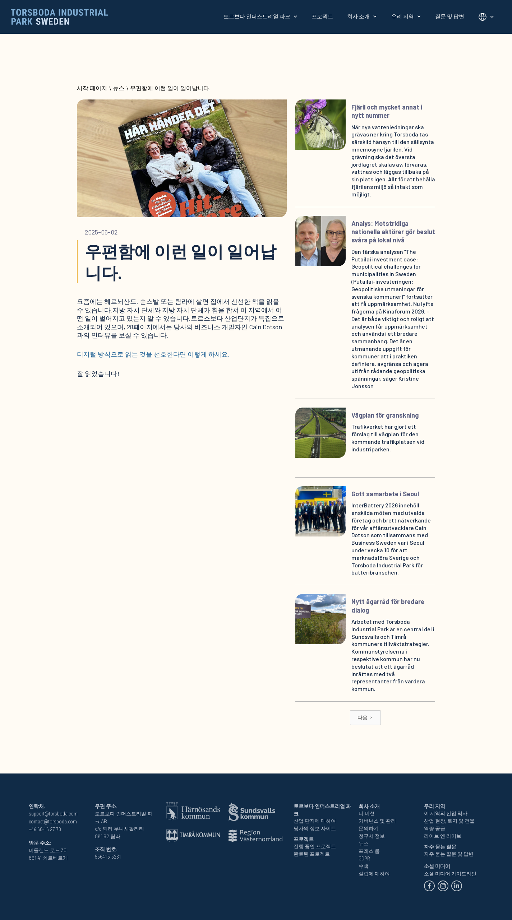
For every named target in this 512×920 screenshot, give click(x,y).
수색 (364, 866)
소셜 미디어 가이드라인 (450, 874)
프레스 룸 (369, 851)
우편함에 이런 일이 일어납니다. (170, 88)
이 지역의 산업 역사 (445, 813)
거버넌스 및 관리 (377, 821)
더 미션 (367, 813)
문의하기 (369, 828)
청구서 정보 (372, 836)
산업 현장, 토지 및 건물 (449, 821)
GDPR (364, 858)
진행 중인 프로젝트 (315, 846)
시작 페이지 (92, 88)
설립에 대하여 (374, 874)
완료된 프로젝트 (312, 854)
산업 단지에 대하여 (315, 821)
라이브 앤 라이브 (442, 836)
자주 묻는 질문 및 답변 (449, 854)
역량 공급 (434, 828)
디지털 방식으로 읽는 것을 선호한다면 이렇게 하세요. (153, 354)
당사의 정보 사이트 (315, 828)
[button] (260, 16)
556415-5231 (108, 857)
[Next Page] (365, 717)
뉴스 (118, 88)
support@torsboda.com (53, 814)
